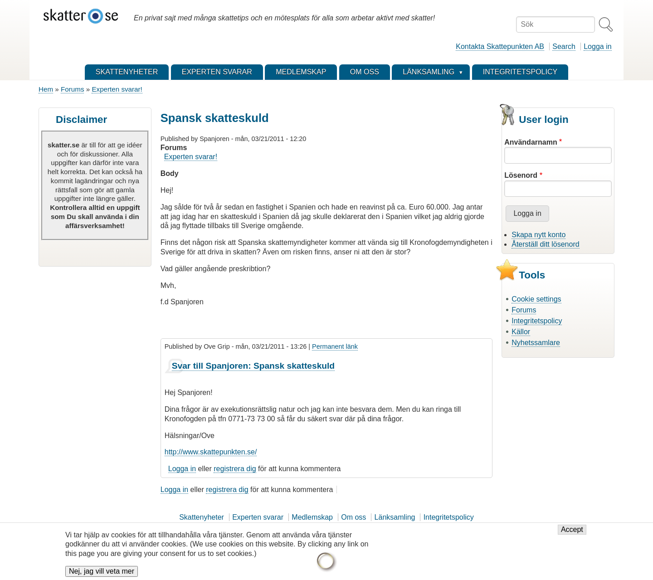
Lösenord (520, 175)
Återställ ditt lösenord (545, 244)
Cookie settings (536, 299)
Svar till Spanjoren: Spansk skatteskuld (253, 365)
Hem (46, 89)
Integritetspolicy (537, 321)
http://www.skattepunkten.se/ (211, 452)
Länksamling (395, 517)
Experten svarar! (117, 89)
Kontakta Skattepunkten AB (500, 46)
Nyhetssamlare (536, 342)
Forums (72, 89)
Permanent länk (335, 346)
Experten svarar (257, 517)
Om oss (353, 517)
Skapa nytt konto (538, 235)
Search (563, 46)
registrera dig (235, 469)
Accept (572, 535)
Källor (521, 332)
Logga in (597, 46)
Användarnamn (530, 142)
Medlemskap (312, 517)
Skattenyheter (201, 517)
